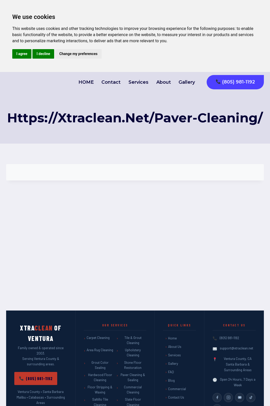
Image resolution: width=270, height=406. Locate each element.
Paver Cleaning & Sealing (133, 377)
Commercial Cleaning (133, 389)
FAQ (171, 372)
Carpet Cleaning (98, 338)
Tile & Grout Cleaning (133, 340)
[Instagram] (228, 397)
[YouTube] (239, 397)
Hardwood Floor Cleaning (100, 377)
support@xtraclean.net (236, 348)
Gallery (187, 82)
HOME (86, 82)
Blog (171, 380)
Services (138, 82)
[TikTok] (250, 397)
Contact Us (176, 397)
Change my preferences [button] (78, 54)
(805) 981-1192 (235, 82)
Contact (111, 82)
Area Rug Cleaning (100, 350)
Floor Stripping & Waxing (100, 389)
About (163, 82)
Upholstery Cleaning (133, 352)
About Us (174, 347)
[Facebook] (217, 397)
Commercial (177, 389)
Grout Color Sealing (100, 365)
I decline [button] (43, 54)
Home (172, 338)
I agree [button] (21, 54)
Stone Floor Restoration (133, 365)
